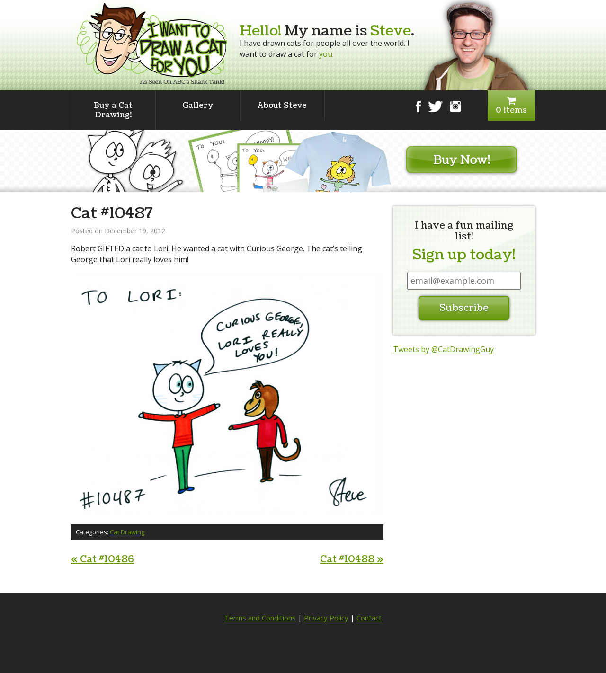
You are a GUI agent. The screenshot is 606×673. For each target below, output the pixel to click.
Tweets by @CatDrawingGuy (443, 349)
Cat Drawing (127, 532)
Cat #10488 (351, 559)
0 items (511, 105)
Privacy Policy (326, 617)
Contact (369, 617)
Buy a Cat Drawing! (113, 110)
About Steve (282, 105)
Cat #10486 (102, 559)
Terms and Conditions (260, 617)
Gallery (198, 105)
